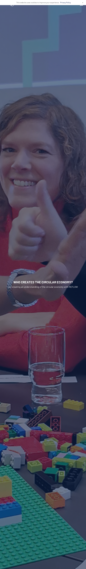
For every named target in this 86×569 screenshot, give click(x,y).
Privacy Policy (65, 2)
